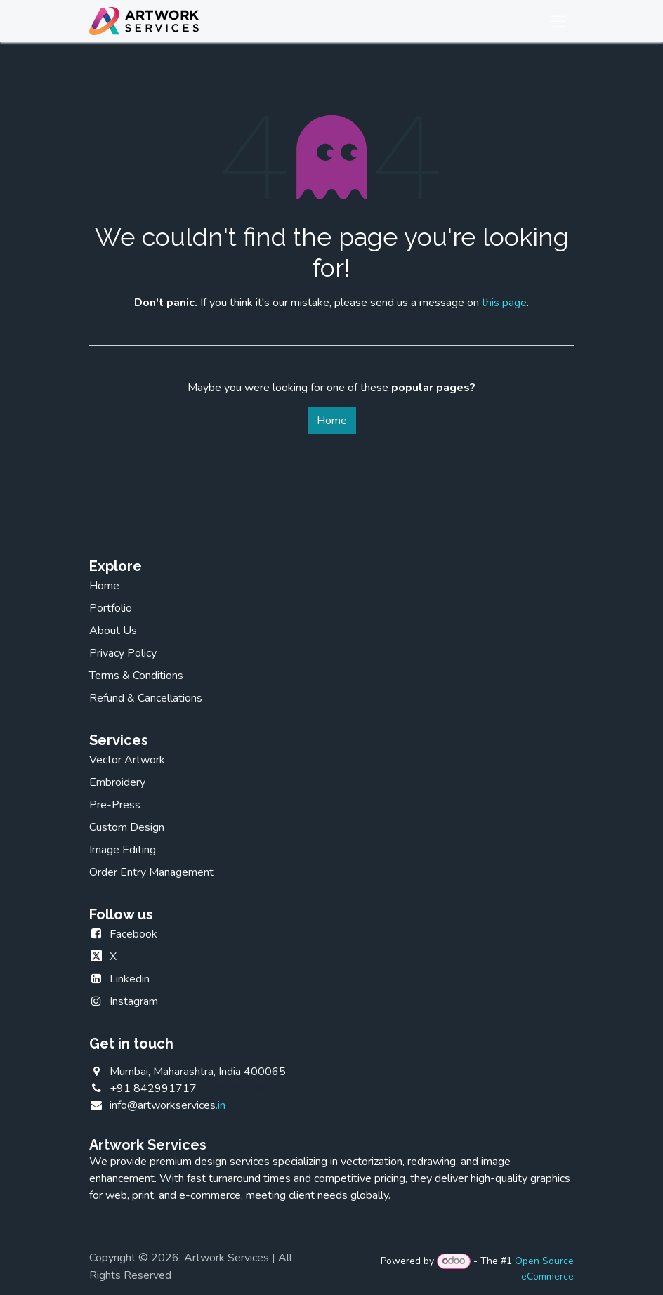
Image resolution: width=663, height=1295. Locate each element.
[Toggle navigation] (559, 21)
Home (332, 420)
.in (167, 1105)
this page (504, 302)
